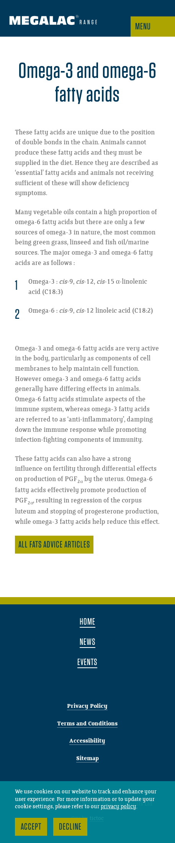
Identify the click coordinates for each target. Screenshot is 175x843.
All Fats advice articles (54, 544)
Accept (31, 826)
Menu (143, 26)
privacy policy (118, 807)
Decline (70, 826)
